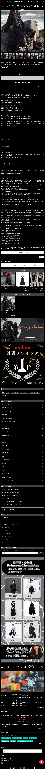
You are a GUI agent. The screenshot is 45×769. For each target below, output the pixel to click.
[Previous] (2, 31)
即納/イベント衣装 (6, 411)
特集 (3, 456)
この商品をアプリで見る (22, 252)
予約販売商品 (5, 452)
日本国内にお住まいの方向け (22, 82)
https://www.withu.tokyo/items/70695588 (12, 102)
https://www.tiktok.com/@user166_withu (11, 243)
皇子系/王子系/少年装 (7, 404)
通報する (41, 256)
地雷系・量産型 (5, 428)
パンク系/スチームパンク (8, 425)
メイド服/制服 (5, 449)
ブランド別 (4, 446)
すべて (6, 265)
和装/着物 (4, 442)
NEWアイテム (5, 466)
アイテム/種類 (5, 432)
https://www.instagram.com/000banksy (11, 233)
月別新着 (4, 463)
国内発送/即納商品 (6, 477)
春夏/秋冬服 (5, 470)
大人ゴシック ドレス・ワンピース (10, 439)
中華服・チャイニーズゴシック (9, 435)
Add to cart (22, 78)
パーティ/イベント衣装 (7, 480)
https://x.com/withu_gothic (8, 230)
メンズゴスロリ (5, 459)
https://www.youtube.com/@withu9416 (11, 240)
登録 (41, 552)
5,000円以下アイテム (7, 418)
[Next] (43, 31)
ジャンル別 (4, 414)
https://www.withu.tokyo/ (7, 164)
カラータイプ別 (5, 473)
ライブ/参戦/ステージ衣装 (8, 421)
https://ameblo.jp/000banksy (8, 237)
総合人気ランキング (7, 407)
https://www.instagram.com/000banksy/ (11, 173)
